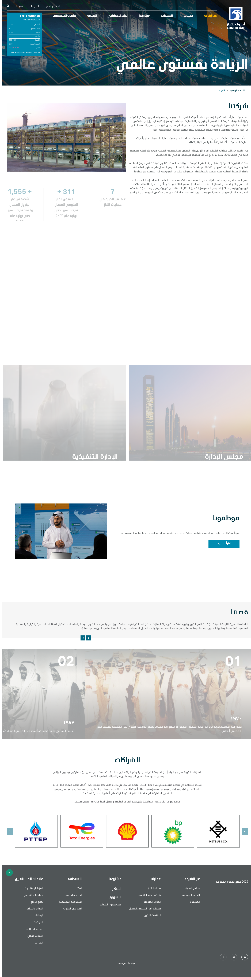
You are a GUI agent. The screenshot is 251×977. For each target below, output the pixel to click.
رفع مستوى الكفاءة (109, 905)
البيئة (78, 888)
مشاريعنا (143, 16)
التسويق (90, 16)
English (18, 6)
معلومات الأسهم (32, 895)
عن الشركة (208, 16)
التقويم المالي (33, 936)
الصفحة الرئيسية (235, 91)
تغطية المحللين (33, 929)
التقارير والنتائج (33, 909)
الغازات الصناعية (150, 902)
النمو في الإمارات (71, 909)
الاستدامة (165, 16)
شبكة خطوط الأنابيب (147, 895)
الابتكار (115, 889)
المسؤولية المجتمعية (69, 902)
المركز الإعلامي (51, 6)
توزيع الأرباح (35, 902)
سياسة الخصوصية (125, 963)
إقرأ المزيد (222, 543)
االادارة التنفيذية (189, 895)
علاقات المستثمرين (62, 16)
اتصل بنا (33, 6)
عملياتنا (186, 16)
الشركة (220, 91)
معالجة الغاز (152, 888)
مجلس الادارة (191, 888)
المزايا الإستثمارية (32, 888)
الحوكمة (36, 922)
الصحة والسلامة (72, 895)
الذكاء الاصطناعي (116, 16)
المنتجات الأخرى (151, 915)
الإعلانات (36, 915)
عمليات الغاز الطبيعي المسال (143, 909)
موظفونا (193, 902)
